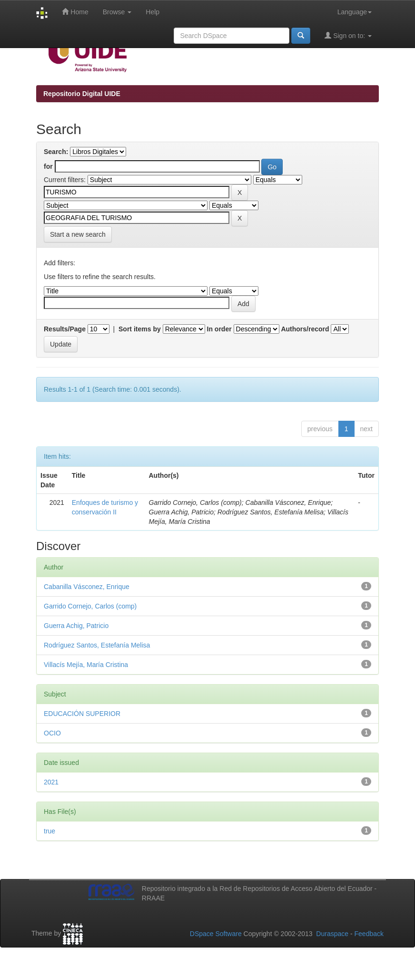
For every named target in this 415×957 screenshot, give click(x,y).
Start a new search (78, 234)
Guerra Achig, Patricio (76, 625)
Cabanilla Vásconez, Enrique (86, 586)
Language (354, 12)
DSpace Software (216, 934)
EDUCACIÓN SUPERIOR (82, 713)
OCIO (52, 733)
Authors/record (305, 329)
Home (75, 12)
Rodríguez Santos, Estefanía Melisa (97, 645)
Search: (56, 151)
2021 (51, 782)
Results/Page (65, 329)
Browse (117, 12)
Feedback (369, 934)
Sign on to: (348, 35)
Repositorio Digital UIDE (81, 93)
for (48, 166)
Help (152, 12)
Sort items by (140, 329)
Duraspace (332, 934)
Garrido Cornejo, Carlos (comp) (90, 606)
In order (219, 329)
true (49, 831)
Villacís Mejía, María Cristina (86, 664)
